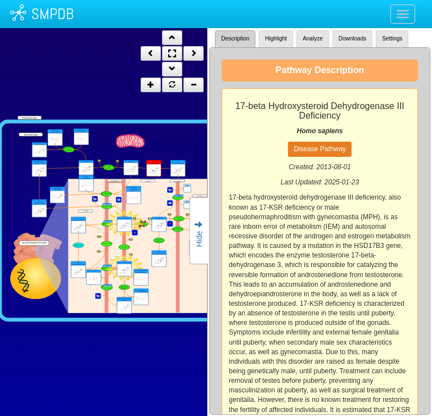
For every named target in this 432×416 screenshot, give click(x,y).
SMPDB (52, 14)
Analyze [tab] (313, 38)
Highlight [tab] (276, 38)
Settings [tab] (392, 38)
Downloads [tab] (352, 38)
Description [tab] (235, 38)
